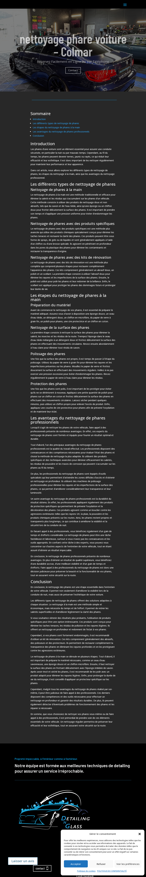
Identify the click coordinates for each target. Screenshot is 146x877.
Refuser (101, 864)
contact (40, 868)
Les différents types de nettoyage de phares (56, 123)
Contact (73, 75)
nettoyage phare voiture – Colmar (73, 50)
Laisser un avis (22, 861)
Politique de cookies (86, 871)
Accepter (76, 864)
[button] (139, 834)
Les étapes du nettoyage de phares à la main (56, 127)
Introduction (39, 119)
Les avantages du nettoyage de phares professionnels (61, 131)
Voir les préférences (127, 864)
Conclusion (38, 135)
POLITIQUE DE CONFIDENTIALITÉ (112, 871)
